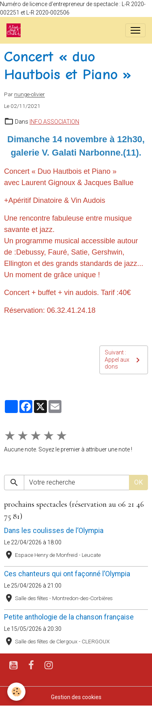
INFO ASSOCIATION (54, 121)
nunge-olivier (29, 94)
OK (138, 482)
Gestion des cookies (76, 697)
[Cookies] (16, 692)
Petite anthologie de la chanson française (69, 617)
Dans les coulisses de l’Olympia (53, 531)
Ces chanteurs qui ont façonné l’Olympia (67, 574)
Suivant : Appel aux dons (124, 359)
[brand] (15, 30)
